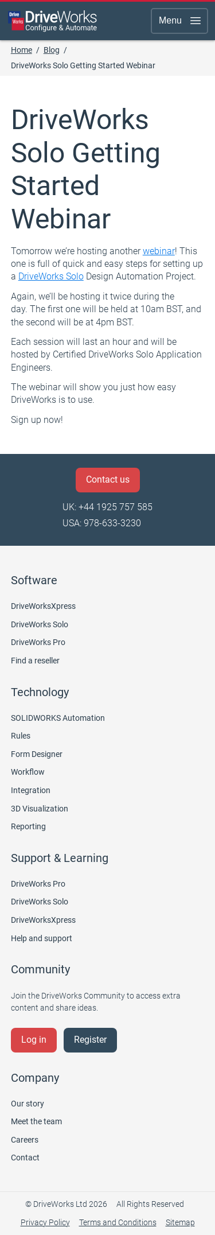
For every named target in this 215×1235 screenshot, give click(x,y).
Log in (33, 1039)
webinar (159, 251)
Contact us (108, 479)
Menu (180, 21)
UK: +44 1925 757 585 (107, 507)
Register (90, 1039)
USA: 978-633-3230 (101, 523)
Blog (52, 50)
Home (21, 50)
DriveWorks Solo (51, 276)
